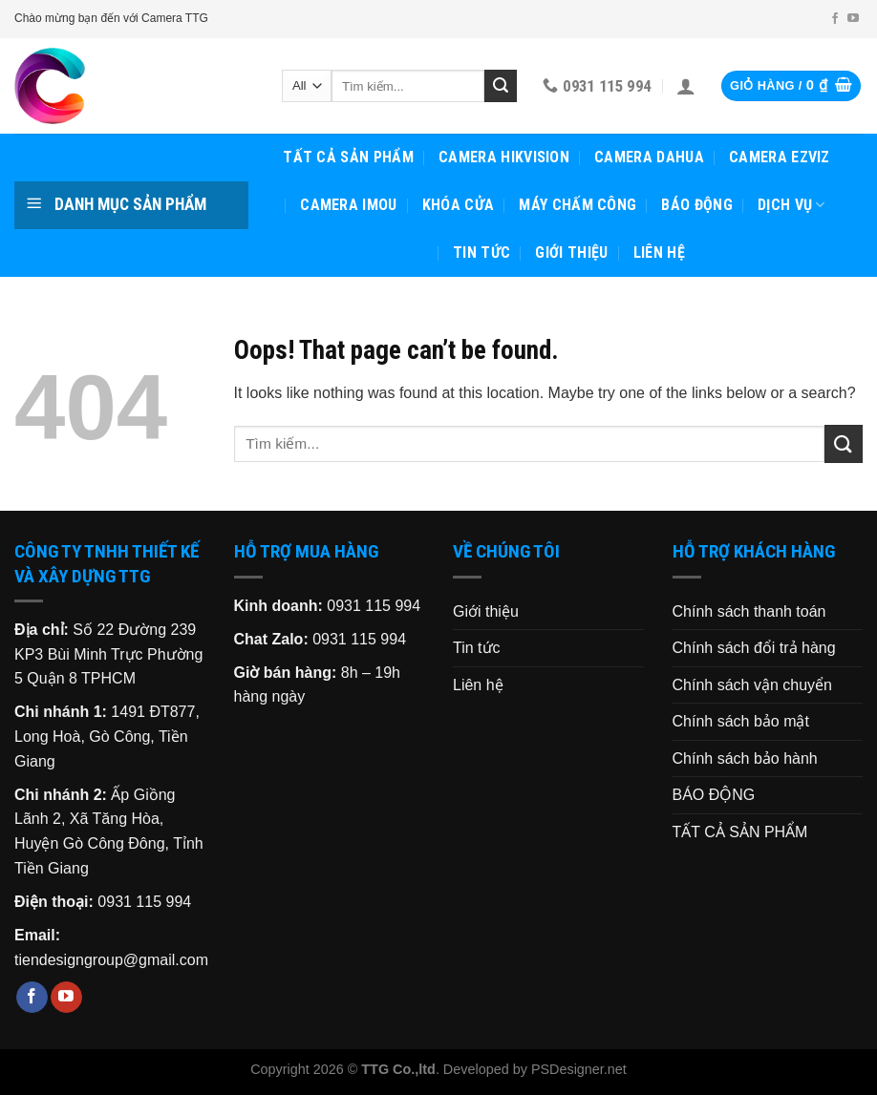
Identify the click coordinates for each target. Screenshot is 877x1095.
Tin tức (481, 252)
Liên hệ (659, 252)
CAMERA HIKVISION (503, 157)
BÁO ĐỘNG (697, 205)
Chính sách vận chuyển (752, 685)
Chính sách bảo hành (745, 758)
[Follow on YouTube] (853, 19)
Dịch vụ (791, 205)
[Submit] (500, 86)
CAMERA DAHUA (649, 157)
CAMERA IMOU (348, 205)
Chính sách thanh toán (749, 611)
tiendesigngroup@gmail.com (111, 960)
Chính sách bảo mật (741, 721)
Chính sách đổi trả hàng (754, 648)
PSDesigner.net (579, 1069)
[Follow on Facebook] (835, 19)
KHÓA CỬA (458, 205)
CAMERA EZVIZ (779, 157)
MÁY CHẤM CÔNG (577, 205)
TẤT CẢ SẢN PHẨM (348, 157)
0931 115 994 (144, 902)
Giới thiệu (571, 252)
